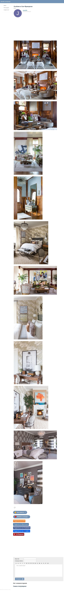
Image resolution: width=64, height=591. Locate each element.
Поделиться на (22, 531)
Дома (15, 8)
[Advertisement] (25, 26)
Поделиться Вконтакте (21, 524)
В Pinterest (20, 534)
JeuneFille (25, 10)
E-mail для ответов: (19, 560)
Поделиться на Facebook (22, 528)
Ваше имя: (17, 558)
